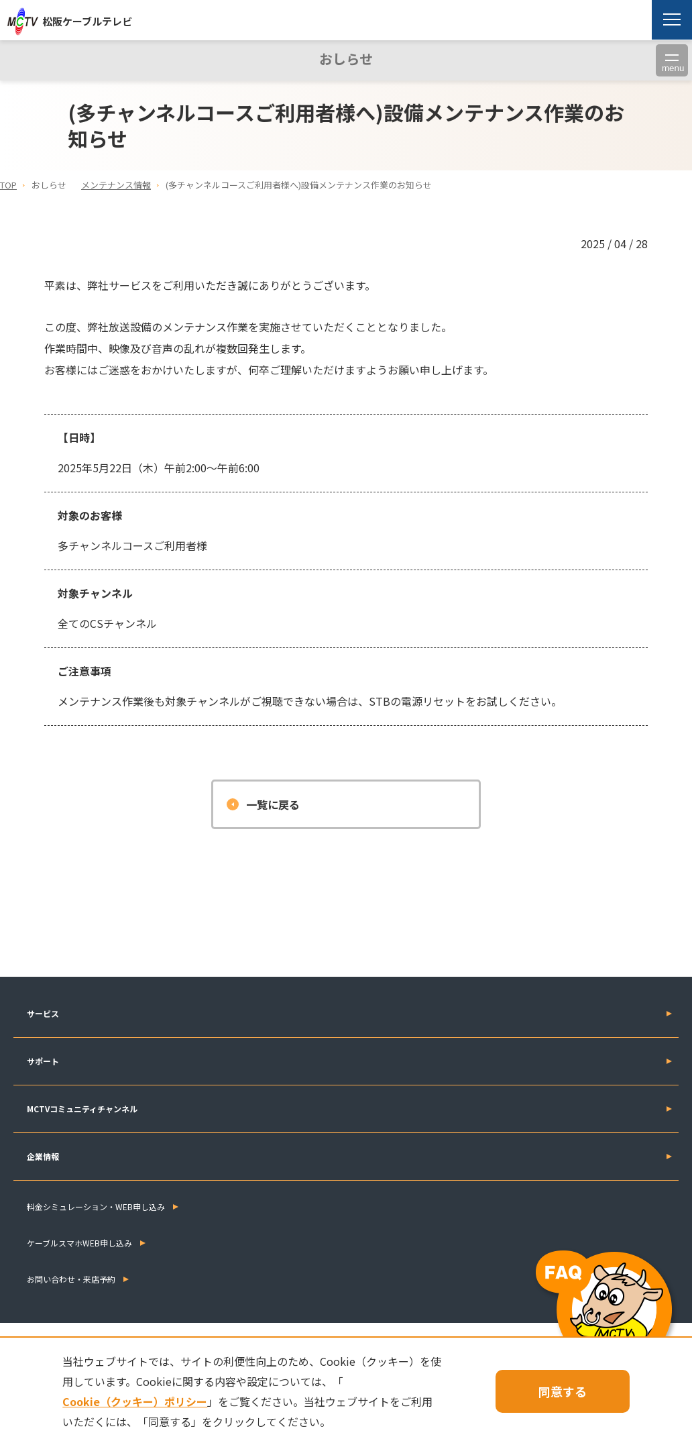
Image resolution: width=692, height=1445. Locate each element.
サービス (43, 1013)
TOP (8, 184)
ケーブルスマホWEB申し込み (79, 1242)
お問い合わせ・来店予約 (71, 1279)
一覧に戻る (273, 804)
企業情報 (43, 1156)
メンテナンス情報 (116, 184)
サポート (43, 1061)
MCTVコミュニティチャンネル (82, 1108)
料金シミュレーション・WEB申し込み (96, 1206)
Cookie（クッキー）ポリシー (134, 1401)
